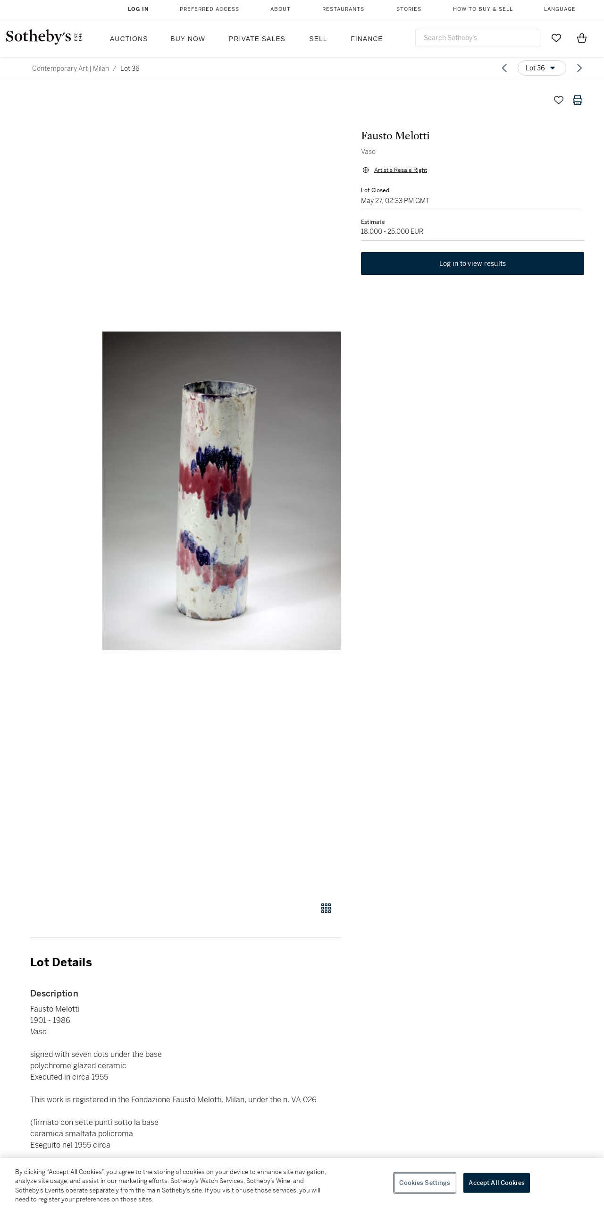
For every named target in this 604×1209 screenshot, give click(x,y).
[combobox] (477, 38)
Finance (367, 39)
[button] (221, 491)
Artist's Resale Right (399, 171)
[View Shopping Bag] (581, 37)
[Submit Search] (529, 38)
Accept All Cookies (496, 1183)
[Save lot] (558, 100)
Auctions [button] (129, 39)
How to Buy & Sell (483, 9)
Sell (318, 39)
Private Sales (257, 39)
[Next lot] (579, 68)
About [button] (280, 9)
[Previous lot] (504, 68)
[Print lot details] (577, 100)
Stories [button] (408, 9)
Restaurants (343, 9)
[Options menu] (542, 68)
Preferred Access (209, 9)
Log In (138, 9)
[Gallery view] (326, 908)
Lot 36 (130, 68)
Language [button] (560, 9)
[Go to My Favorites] (556, 37)
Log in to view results (472, 265)
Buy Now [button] (187, 39)
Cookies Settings (424, 1183)
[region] (302, 1183)
